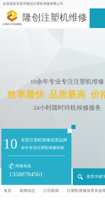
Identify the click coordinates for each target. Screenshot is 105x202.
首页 (7, 191)
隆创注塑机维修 (54, 17)
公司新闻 (51, 191)
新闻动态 (27, 191)
